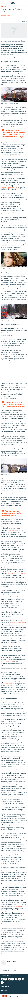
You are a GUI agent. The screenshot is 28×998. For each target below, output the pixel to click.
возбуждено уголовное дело (9, 188)
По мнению (18, 906)
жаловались (4, 212)
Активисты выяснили (7, 684)
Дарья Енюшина (5, 15)
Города (3, 6)
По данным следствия (14, 530)
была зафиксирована (18, 622)
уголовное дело (9, 661)
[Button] (23, 21)
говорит (16, 328)
